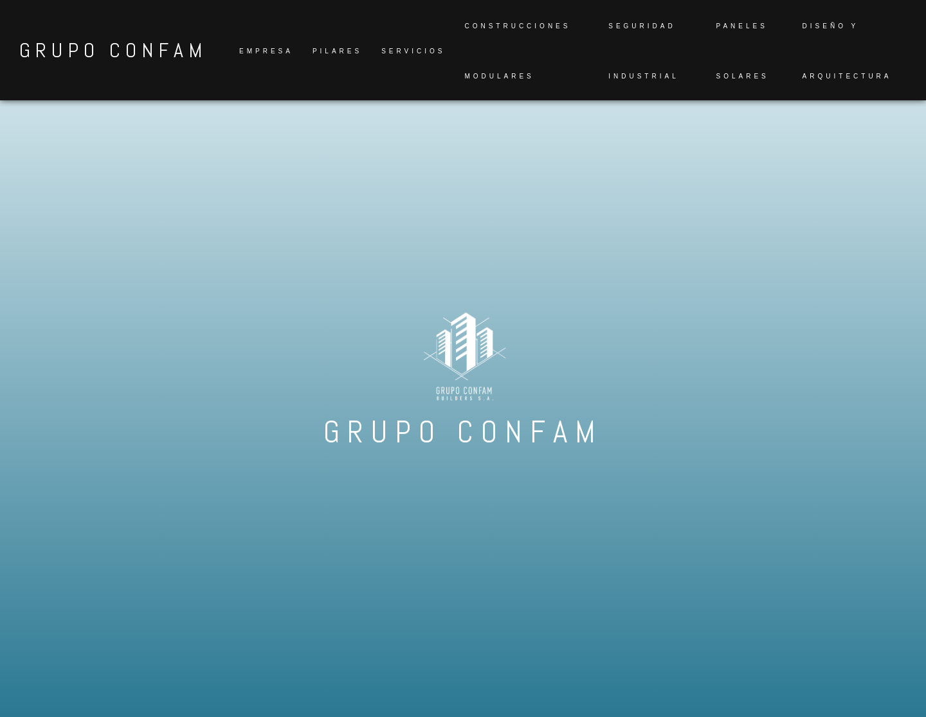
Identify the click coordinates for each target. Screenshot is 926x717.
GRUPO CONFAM (113, 50)
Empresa (266, 51)
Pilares (337, 51)
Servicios (413, 51)
